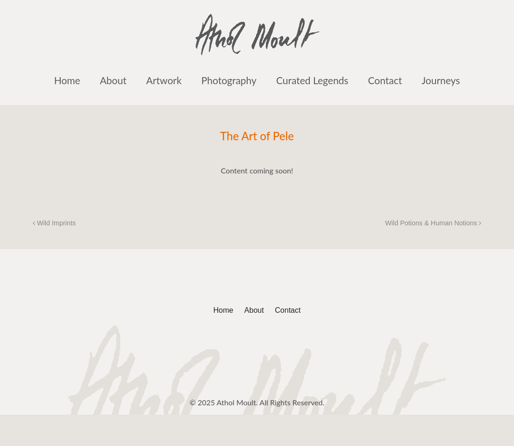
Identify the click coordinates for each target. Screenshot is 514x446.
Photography (229, 80)
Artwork (164, 80)
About (113, 80)
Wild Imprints (54, 223)
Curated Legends (312, 80)
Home (67, 80)
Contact (385, 80)
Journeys (440, 80)
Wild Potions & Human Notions (433, 223)
